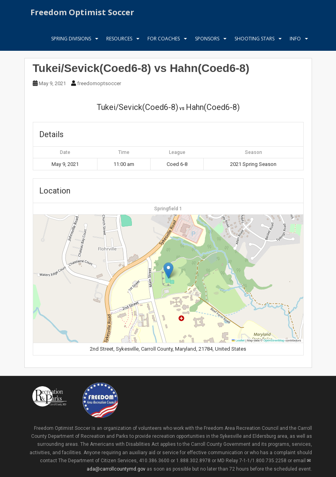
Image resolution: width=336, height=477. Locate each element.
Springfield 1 (168, 209)
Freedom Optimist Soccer (82, 13)
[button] (168, 270)
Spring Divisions (71, 41)
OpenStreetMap (273, 340)
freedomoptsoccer (99, 83)
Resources (119, 41)
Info (295, 41)
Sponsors (207, 41)
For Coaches (163, 41)
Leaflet (238, 340)
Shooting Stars (254, 41)
